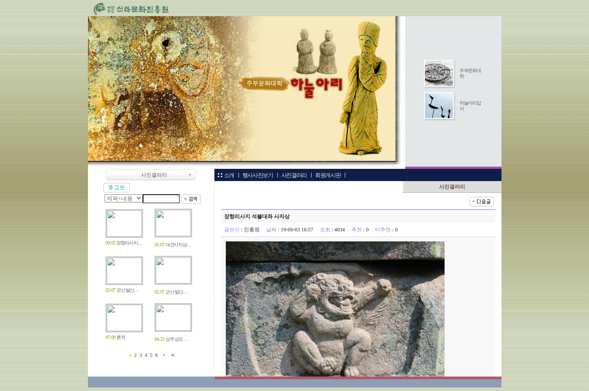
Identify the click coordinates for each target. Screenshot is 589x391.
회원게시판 (327, 175)
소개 (229, 175)
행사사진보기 (257, 175)
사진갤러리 (293, 175)
